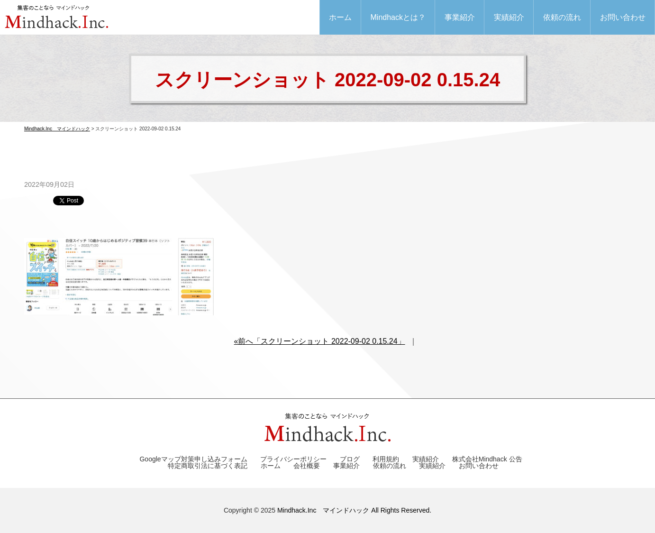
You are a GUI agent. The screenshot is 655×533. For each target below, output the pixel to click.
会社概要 (306, 465)
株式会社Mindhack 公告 (487, 459)
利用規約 (386, 459)
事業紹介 (460, 17)
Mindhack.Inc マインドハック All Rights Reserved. (354, 510)
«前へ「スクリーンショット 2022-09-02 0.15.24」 (319, 341)
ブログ (350, 459)
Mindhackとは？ (398, 17)
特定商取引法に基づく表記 (207, 465)
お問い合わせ (623, 17)
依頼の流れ (562, 17)
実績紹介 (509, 17)
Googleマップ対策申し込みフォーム (193, 459)
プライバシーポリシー (293, 459)
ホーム (340, 17)
